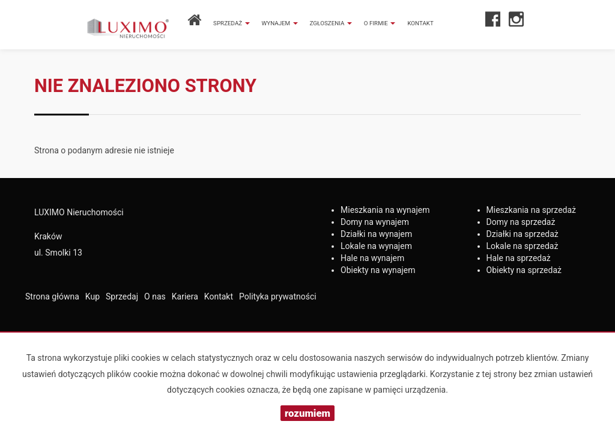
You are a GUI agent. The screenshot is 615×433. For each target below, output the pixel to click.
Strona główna (52, 296)
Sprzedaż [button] (231, 23)
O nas (155, 296)
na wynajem (385, 210)
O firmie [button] (380, 23)
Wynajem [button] (280, 23)
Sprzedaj (122, 296)
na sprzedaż (531, 210)
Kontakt (420, 23)
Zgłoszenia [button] (331, 23)
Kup (92, 296)
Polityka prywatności (278, 296)
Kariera (185, 296)
